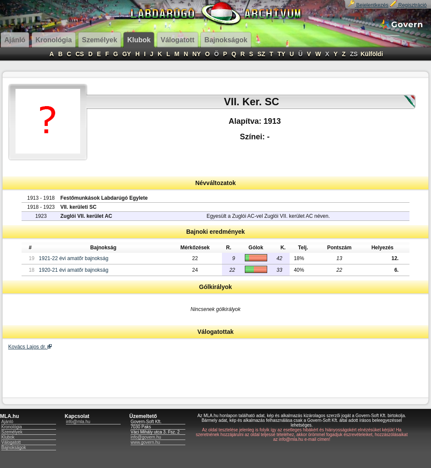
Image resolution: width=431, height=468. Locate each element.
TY (281, 53)
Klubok (8, 437)
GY (126, 53)
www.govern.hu (145, 442)
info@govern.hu (146, 437)
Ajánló (7, 421)
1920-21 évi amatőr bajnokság (73, 270)
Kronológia (11, 426)
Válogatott (11, 442)
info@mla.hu (78, 421)
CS (79, 53)
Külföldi (371, 53)
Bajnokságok (13, 447)
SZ (261, 53)
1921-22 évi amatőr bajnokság (73, 258)
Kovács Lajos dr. (30, 347)
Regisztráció (408, 5)
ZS (354, 53)
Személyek (11, 432)
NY (196, 53)
